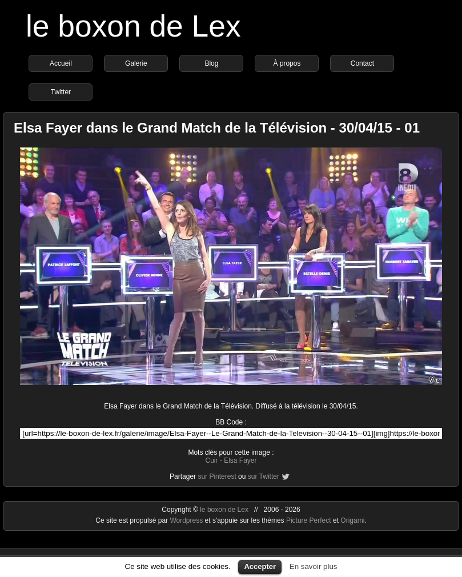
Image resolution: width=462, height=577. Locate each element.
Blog (211, 63)
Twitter (61, 92)
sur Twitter (263, 476)
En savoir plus (314, 566)
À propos (286, 63)
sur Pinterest (217, 476)
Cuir (211, 460)
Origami (352, 520)
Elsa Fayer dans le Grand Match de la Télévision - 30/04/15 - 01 (217, 127)
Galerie (136, 63)
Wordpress (187, 520)
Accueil (61, 63)
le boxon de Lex (133, 26)
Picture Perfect (308, 520)
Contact (362, 63)
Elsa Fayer (240, 460)
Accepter (260, 566)
